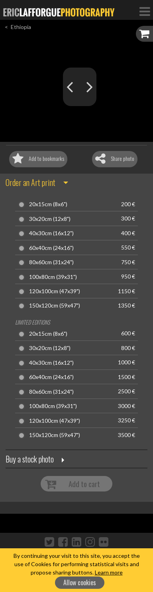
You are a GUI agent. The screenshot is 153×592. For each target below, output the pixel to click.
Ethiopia (21, 26)
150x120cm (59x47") (54, 305)
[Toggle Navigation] (144, 11)
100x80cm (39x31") (53, 277)
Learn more (109, 572)
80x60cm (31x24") (51, 262)
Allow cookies (79, 582)
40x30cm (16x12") (51, 233)
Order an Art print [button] (30, 182)
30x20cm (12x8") (50, 219)
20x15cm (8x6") (48, 204)
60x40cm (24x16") (51, 248)
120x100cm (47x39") (54, 291)
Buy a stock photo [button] (30, 459)
